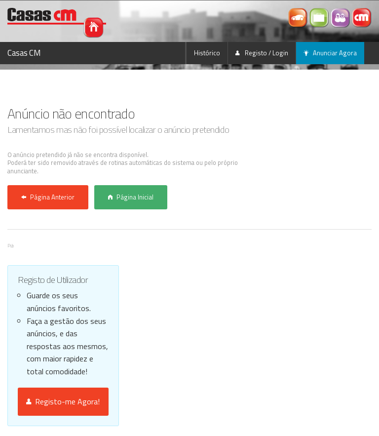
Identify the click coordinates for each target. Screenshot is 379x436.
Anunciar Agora (330, 53)
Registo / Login (261, 53)
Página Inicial (130, 197)
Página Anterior (48, 197)
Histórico (207, 53)
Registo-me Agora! (63, 401)
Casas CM (24, 52)
